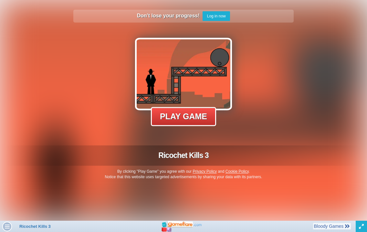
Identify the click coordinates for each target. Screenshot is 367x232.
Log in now (216, 16)
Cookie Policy (237, 171)
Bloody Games (332, 226)
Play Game (183, 116)
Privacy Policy (205, 171)
